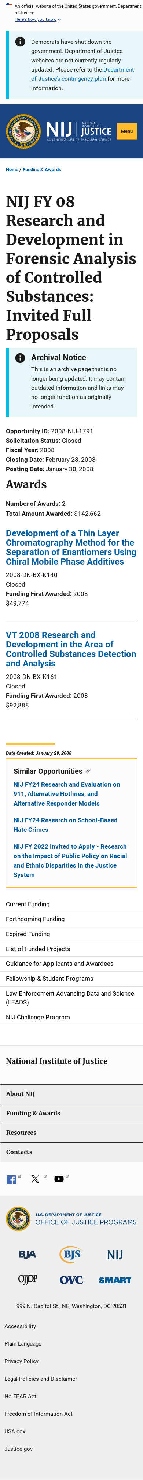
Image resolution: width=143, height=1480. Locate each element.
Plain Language (22, 1344)
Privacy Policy (21, 1361)
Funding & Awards (42, 169)
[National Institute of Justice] (115, 1251)
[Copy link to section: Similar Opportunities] (86, 770)
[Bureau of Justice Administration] (27, 1251)
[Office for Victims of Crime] (71, 1279)
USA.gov (14, 1431)
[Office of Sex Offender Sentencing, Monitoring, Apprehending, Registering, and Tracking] (115, 1278)
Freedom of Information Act (38, 1414)
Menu (127, 131)
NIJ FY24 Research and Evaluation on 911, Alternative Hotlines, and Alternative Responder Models (67, 794)
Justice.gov (18, 1449)
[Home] (79, 131)
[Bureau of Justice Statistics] (71, 1260)
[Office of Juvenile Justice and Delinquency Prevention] (27, 1281)
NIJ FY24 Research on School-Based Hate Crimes (66, 824)
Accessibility (20, 1326)
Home (12, 169)
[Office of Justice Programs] (23, 131)
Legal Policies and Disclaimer (40, 1379)
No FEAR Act (20, 1396)
